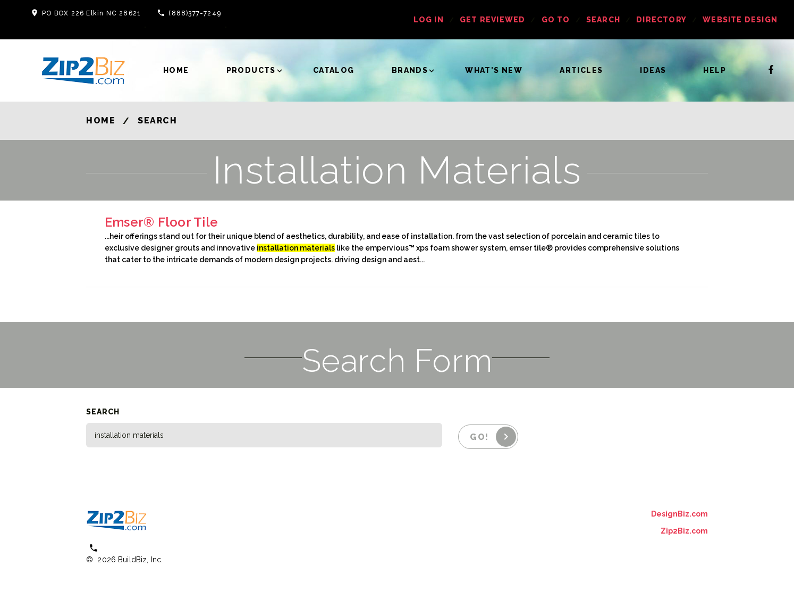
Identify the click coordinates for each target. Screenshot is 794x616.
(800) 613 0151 (131, 548)
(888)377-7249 (194, 13)
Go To (556, 19)
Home (176, 70)
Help (714, 70)
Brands (410, 70)
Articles (581, 70)
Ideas (653, 70)
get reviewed (492, 19)
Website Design (740, 19)
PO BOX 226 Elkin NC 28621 (91, 13)
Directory (661, 19)
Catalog (333, 70)
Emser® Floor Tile (161, 222)
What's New (493, 70)
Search (603, 19)
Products (251, 70)
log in (428, 19)
